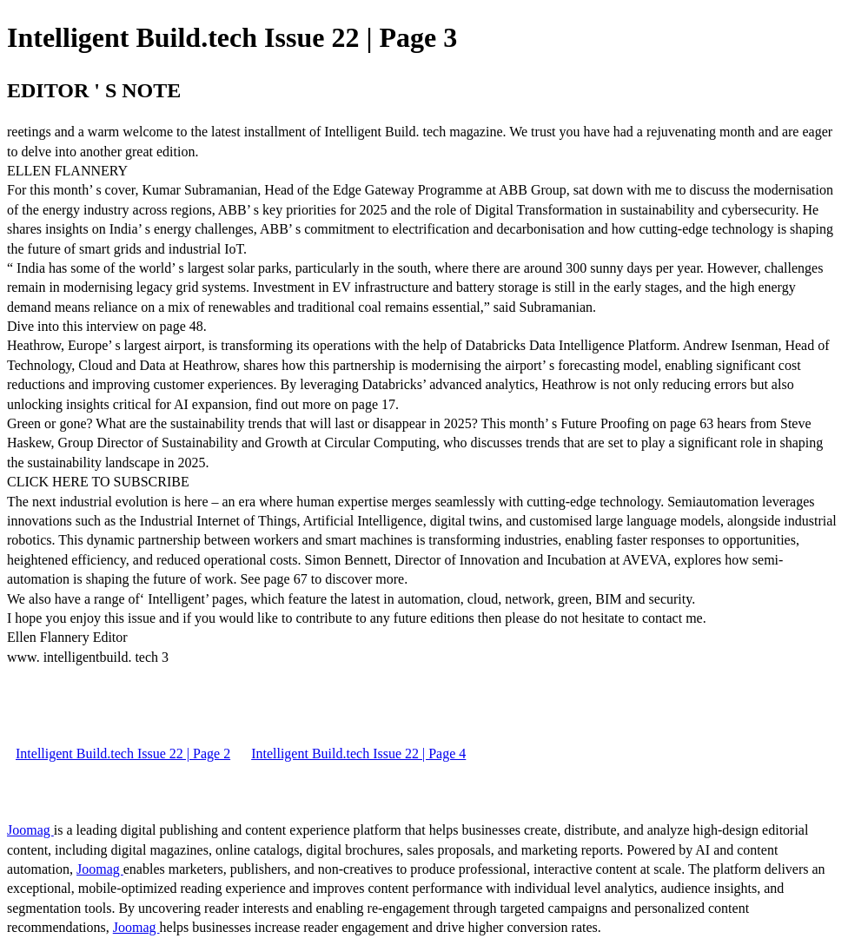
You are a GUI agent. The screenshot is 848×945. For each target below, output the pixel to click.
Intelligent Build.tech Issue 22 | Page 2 (123, 753)
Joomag (30, 830)
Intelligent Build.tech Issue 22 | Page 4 (358, 753)
